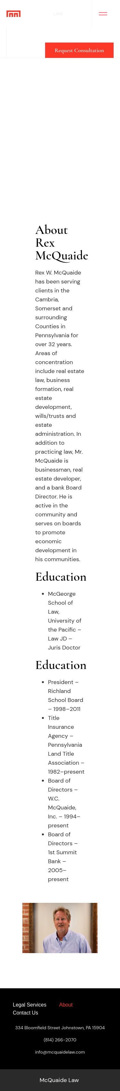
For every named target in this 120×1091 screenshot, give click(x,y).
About (66, 1004)
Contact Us (25, 1012)
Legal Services (29, 1004)
